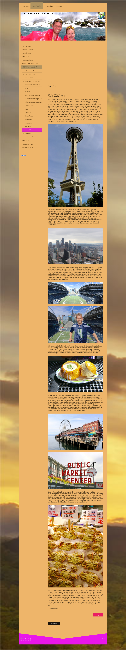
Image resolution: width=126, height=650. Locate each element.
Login (103, 639)
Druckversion (25, 639)
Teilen (23, 155)
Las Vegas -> (98, 615)
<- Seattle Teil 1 (54, 623)
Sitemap (33, 639)
